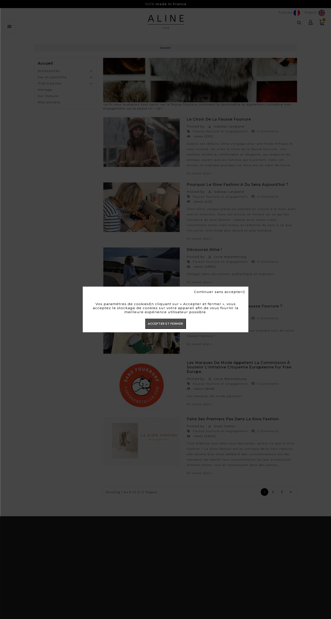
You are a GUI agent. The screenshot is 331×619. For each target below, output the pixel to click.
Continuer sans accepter (219, 292)
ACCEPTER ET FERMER (165, 323)
